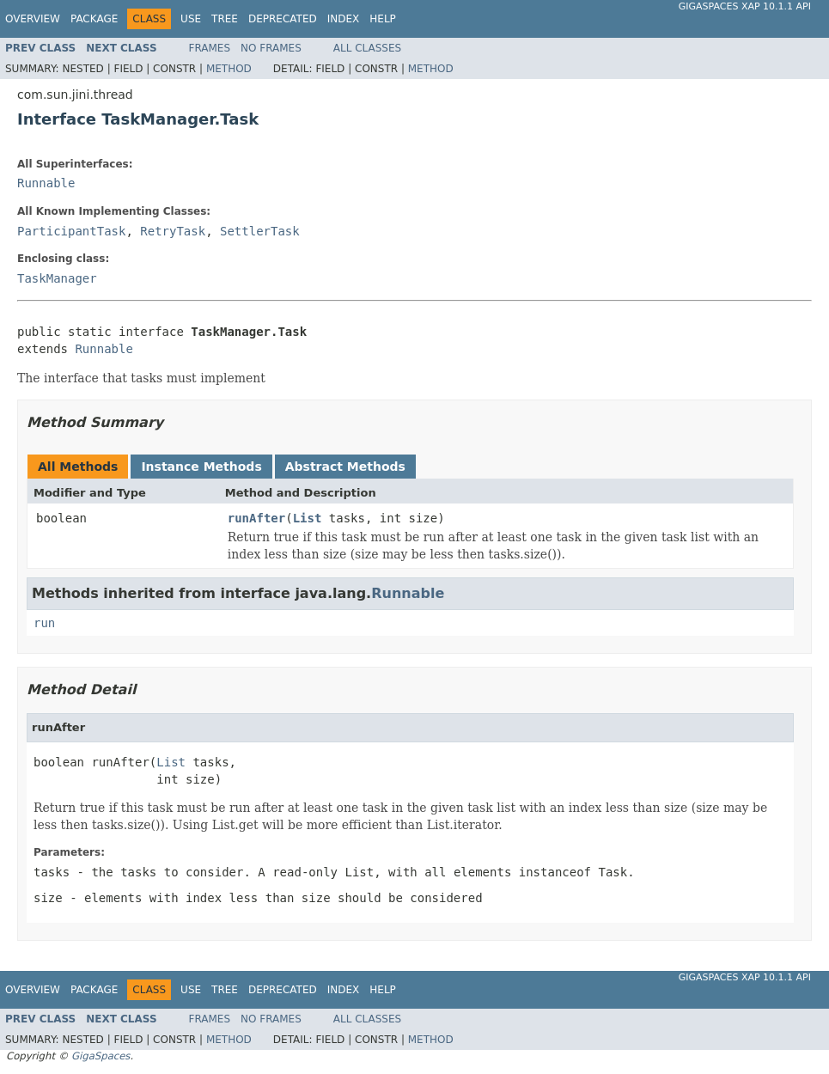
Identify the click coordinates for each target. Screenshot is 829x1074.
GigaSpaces (100, 1056)
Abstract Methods (345, 466)
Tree (224, 19)
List (307, 518)
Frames (210, 48)
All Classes (367, 48)
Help (382, 19)
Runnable (46, 183)
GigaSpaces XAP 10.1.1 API (745, 6)
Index (343, 19)
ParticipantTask (71, 231)
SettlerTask (260, 231)
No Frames (271, 48)
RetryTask (172, 231)
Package (94, 19)
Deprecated (282, 19)
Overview (32, 19)
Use (190, 19)
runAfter (256, 518)
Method (229, 69)
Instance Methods (201, 466)
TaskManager (57, 278)
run (44, 623)
